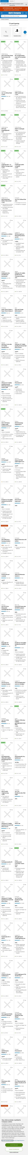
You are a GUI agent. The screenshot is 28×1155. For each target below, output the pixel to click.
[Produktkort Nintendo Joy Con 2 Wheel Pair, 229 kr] (20, 190)
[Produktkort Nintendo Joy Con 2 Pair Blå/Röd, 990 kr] (7, 710)
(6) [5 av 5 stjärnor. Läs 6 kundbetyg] (22, 977)
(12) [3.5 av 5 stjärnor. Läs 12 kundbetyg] (9, 940)
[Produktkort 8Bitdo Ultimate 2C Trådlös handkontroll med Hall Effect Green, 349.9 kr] (7, 814)
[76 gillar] (24, 526)
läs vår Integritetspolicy (19, 1140)
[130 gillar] (11, 629)
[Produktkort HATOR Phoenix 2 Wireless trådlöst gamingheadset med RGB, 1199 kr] (20, 710)
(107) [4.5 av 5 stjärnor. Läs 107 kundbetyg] (23, 940)
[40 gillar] (11, 220)
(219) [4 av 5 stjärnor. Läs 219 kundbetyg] (10, 349)
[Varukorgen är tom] (26, 13)
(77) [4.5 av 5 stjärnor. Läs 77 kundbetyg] (9, 278)
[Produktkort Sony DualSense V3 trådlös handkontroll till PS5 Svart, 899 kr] (7, 490)
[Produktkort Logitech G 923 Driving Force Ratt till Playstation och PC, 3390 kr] (20, 224)
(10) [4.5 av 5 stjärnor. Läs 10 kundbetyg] (23, 463)
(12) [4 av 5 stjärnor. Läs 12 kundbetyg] (9, 96)
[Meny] (2, 13)
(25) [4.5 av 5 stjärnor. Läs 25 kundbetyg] (23, 1086)
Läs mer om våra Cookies (7, 1140)
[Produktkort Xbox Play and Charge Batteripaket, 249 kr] (20, 300)
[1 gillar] (11, 42)
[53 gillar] (24, 369)
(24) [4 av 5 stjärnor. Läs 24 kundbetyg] (23, 426)
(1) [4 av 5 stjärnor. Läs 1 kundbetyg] (22, 239)
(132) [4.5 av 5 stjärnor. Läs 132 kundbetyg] (10, 977)
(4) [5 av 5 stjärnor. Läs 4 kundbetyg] (9, 723)
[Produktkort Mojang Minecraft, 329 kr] (20, 814)
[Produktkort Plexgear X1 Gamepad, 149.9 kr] (7, 450)
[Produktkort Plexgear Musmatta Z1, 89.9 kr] (20, 1041)
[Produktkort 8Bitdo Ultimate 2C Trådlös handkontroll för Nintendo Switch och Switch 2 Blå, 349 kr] (7, 373)
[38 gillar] (11, 561)
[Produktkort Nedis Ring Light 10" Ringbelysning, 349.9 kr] (7, 633)
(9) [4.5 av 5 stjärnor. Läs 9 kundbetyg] (9, 427)
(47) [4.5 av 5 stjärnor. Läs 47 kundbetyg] (23, 384)
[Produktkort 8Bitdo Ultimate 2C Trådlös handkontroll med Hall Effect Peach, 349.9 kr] (20, 335)
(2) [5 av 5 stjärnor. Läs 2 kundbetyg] (9, 1017)
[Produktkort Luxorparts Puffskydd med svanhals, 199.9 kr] (7, 565)
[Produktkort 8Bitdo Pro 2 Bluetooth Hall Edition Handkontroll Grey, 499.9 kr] (20, 1072)
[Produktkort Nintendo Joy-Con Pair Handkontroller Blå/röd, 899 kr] (20, 889)
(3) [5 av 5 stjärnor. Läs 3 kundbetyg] (22, 796)
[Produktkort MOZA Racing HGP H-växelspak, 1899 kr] (20, 119)
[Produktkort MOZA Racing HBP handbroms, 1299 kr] (20, 83)
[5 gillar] (25, 629)
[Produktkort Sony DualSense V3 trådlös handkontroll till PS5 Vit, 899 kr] (20, 633)
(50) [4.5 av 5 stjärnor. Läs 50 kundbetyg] (23, 1052)
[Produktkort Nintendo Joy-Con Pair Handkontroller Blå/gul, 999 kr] (20, 1004)
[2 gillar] (25, 42)
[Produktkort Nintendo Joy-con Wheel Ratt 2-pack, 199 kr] (7, 83)
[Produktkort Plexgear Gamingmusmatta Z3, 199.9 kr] (7, 852)
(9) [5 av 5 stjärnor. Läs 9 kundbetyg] (22, 543)
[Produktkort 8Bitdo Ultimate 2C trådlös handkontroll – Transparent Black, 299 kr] (20, 263)
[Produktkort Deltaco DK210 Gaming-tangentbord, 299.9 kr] (20, 413)
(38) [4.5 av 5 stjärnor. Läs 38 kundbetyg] (23, 349)
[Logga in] (22, 13)
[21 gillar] (24, 220)
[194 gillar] (11, 446)
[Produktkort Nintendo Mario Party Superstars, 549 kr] (20, 490)
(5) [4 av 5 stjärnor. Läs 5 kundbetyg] (9, 611)
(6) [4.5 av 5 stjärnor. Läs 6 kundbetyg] (22, 578)
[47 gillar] (11, 778)
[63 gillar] (11, 1037)
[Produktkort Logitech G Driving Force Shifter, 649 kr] (7, 224)
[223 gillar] (11, 848)
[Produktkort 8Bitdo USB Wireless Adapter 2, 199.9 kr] (7, 1041)
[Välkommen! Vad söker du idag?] (15, 16)
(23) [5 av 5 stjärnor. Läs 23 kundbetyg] (9, 389)
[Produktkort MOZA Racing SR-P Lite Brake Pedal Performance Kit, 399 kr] (7, 46)
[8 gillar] (25, 778)
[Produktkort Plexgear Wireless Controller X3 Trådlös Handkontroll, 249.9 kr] (7, 335)
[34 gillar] (24, 1000)
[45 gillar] (24, 486)
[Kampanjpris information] (8, 545)
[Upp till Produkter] (6, 32)
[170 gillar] (11, 960)
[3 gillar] (25, 330)
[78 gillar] (24, 923)
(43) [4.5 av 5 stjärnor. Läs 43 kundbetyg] (9, 646)
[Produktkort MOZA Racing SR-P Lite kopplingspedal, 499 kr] (7, 119)
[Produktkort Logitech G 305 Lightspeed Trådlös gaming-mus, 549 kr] (20, 927)
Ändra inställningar (14, 1152)
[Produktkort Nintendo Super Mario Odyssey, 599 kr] (20, 1110)
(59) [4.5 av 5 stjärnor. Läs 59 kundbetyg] (9, 1054)
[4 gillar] (11, 884)
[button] (18, 25)
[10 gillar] (11, 810)
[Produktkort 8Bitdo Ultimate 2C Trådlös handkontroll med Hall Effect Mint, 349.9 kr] (7, 889)
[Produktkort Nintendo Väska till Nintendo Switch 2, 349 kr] (20, 565)
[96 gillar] (24, 669)
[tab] (4, 1)
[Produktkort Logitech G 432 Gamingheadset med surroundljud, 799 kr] (20, 673)
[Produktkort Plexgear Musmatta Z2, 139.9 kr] (20, 373)
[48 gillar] (24, 810)
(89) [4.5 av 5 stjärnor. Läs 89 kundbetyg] (23, 686)
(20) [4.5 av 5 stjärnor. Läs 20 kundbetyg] (9, 236)
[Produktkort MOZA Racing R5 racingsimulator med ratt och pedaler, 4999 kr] (20, 46)
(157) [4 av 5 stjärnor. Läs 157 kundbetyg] (10, 462)
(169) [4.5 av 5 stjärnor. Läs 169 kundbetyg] (10, 863)
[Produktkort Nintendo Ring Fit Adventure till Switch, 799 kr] (20, 530)
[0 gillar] (11, 296)
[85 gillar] (24, 884)
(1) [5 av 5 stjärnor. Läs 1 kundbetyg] (22, 760)
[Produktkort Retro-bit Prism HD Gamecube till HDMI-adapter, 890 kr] (20, 597)
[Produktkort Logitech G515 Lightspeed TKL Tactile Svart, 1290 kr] (20, 965)
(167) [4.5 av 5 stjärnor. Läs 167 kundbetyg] (23, 903)
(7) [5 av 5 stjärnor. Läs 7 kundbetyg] (22, 313)
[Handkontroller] (17, 32)
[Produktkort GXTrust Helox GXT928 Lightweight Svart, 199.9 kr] (20, 450)
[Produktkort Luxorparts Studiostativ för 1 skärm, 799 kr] (7, 927)
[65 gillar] (24, 1106)
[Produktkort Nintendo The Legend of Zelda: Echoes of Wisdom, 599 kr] (7, 1004)
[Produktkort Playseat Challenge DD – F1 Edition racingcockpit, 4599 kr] (7, 155)
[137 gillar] (11, 330)
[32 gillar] (11, 923)
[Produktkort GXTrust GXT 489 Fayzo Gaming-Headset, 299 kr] (7, 530)
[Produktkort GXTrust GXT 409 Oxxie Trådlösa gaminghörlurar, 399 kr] (7, 1110)
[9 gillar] (11, 369)
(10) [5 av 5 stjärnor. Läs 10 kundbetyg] (23, 503)
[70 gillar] (11, 79)
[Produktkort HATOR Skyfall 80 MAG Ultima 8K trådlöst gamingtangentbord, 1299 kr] (7, 747)
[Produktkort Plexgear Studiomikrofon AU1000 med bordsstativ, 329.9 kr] (7, 263)
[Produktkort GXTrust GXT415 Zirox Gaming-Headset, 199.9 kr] (7, 673)
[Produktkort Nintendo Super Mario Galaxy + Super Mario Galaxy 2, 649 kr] (7, 300)
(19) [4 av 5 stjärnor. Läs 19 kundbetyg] (9, 543)
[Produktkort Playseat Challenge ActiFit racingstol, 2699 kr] (20, 155)
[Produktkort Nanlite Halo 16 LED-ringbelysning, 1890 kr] (7, 782)
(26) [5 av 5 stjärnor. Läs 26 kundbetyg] (9, 504)
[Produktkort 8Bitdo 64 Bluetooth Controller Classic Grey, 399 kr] (20, 852)
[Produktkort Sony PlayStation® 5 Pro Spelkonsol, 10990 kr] (20, 747)
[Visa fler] (25, 32)
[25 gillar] (24, 593)
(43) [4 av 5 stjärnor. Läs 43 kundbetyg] (9, 686)
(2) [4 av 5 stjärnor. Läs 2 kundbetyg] (9, 1084)
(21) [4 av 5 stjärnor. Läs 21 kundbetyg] (9, 578)
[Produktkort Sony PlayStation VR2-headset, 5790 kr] (7, 1072)
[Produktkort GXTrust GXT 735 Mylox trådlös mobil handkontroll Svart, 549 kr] (7, 413)
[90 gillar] (24, 1037)
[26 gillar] (24, 296)
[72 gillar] (11, 259)
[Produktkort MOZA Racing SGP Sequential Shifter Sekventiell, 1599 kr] (7, 190)
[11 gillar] (11, 409)
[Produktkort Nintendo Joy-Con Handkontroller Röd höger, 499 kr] (20, 782)
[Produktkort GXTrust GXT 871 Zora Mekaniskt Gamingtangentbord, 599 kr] (7, 597)
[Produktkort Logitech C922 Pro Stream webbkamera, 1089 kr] (7, 965)
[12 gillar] (11, 1106)
